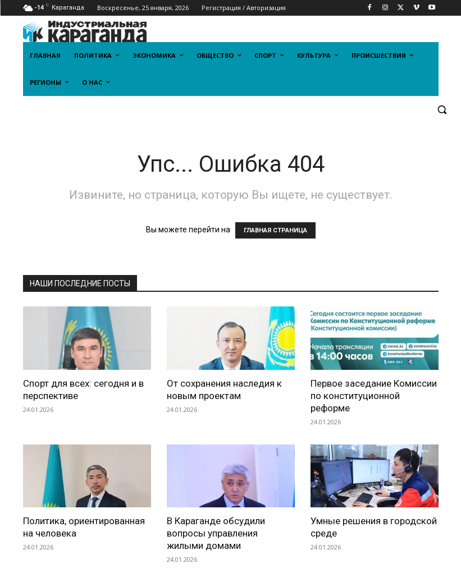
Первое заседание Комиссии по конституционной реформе (374, 396)
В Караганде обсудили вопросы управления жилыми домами (216, 533)
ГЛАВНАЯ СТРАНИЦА (275, 230)
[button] (442, 110)
